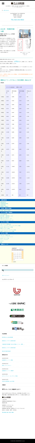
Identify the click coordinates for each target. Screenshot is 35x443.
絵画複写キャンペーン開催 (7, 360)
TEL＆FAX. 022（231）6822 (8, 412)
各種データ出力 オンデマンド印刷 (7, 231)
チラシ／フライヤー (4, 239)
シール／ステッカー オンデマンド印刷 (8, 229)
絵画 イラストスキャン (6, 365)
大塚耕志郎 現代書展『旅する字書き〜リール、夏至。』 (13, 344)
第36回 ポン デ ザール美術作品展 (8, 340)
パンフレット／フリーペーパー (6, 236)
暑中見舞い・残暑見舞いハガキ (6, 216)
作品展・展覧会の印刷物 (5, 210)
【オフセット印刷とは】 (5, 235)
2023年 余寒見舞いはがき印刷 (8, 381)
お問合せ (17, 61)
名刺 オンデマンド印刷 (5, 228)
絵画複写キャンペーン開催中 (8, 370)
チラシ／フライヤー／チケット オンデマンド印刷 (10, 225)
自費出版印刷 (3, 202)
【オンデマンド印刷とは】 (5, 224)
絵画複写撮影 (3, 205)
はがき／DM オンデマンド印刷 (6, 227)
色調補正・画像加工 (4, 206)
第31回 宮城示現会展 (6, 351)
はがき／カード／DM (4, 238)
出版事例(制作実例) (4, 203)
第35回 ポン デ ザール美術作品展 (8, 347)
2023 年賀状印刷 (3, 214)
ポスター (2, 241)
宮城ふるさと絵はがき (4, 217)
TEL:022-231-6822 (17, 20)
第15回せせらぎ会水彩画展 (7, 337)
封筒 (1, 242)
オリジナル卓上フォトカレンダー (7, 220)
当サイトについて (5, 275)
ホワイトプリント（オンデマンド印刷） (10, 376)
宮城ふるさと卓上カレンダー (6, 218)
